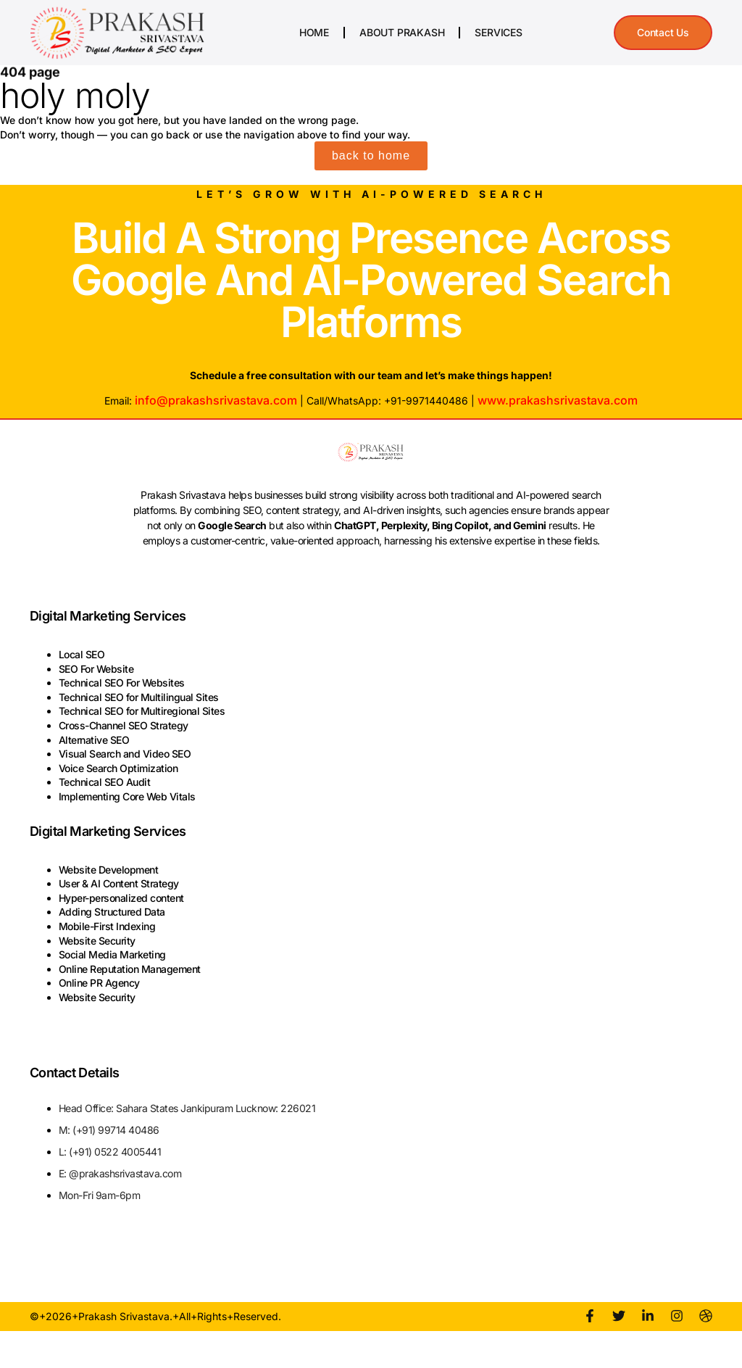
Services (498, 32)
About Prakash (401, 32)
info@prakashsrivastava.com (216, 400)
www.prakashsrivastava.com (558, 400)
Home (314, 32)
